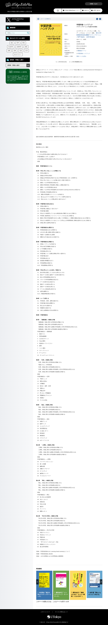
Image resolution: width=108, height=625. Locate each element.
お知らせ (85, 10)
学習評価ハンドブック (84, 53)
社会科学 (10, 46)
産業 (9, 50)
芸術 (15, 50)
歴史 (23, 42)
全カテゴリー (17, 54)
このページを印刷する (45, 18)
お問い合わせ (95, 10)
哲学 (18, 42)
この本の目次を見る (62, 61)
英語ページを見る (81, 56)
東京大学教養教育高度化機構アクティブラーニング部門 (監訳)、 (89, 35)
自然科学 (19, 46)
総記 (12, 42)
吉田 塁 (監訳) (90, 37)
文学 (26, 50)
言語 (20, 50)
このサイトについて (45, 611)
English (95, 3)
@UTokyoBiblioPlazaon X (18, 19)
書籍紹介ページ (82, 50)
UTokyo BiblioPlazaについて (71, 10)
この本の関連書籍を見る (76, 61)
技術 (26, 46)
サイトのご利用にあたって (61, 611)
